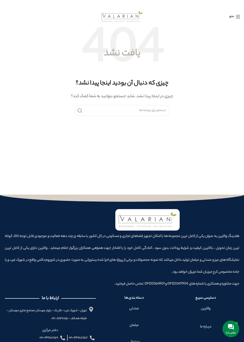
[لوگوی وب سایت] (122, 16)
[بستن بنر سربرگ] (6, 5)
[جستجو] (122, 110)
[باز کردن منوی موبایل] (235, 16)
